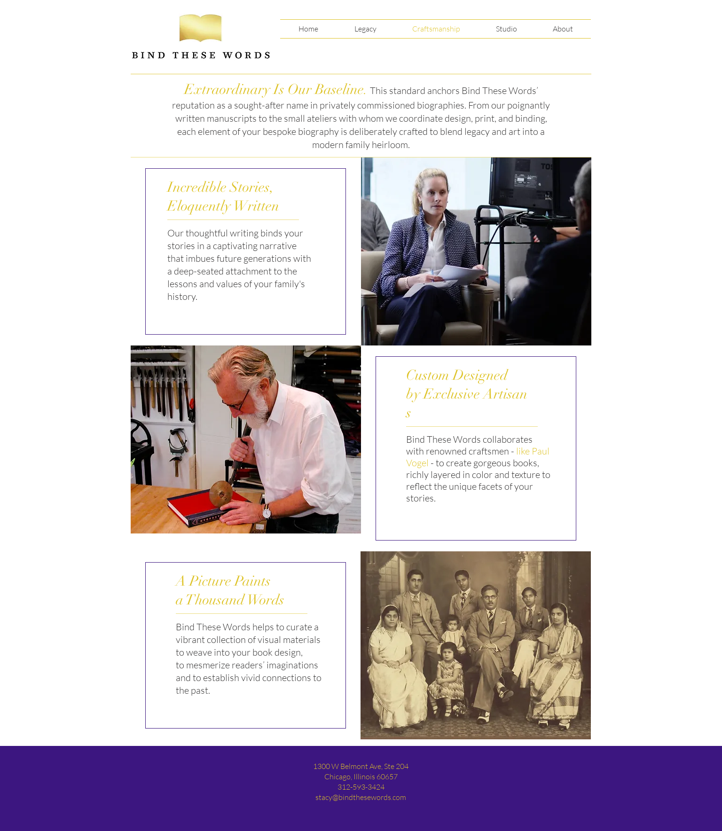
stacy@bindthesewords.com (360, 797)
